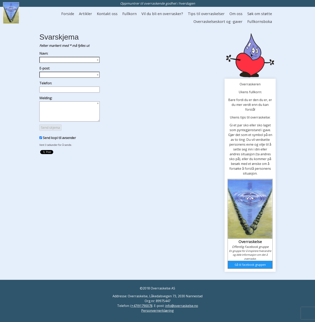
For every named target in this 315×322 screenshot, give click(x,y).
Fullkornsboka (259, 21)
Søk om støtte (259, 13)
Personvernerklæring (157, 310)
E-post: (44, 68)
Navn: (43, 53)
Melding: (45, 98)
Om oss (235, 13)
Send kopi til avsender (59, 138)
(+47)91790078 (141, 306)
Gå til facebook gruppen (250, 265)
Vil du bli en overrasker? (162, 13)
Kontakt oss (107, 13)
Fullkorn (129, 13)
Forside (67, 13)
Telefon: (45, 83)
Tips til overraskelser (206, 13)
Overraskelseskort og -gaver (217, 21)
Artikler (85, 13)
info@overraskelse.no (181, 306)
